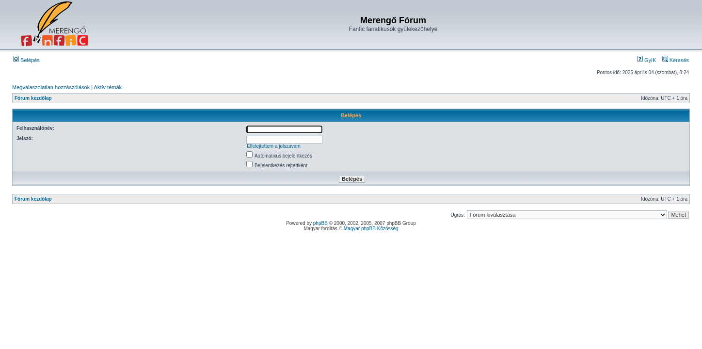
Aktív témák (108, 87)
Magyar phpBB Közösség (371, 228)
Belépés (26, 60)
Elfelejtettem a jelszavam (274, 146)
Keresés (675, 60)
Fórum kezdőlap (33, 98)
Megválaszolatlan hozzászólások (51, 87)
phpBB (320, 223)
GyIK (646, 60)
